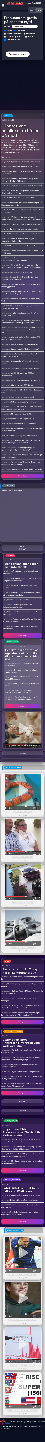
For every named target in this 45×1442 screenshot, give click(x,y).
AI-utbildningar (6, 1426)
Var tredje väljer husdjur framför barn (25, 234)
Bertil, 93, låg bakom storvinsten (24, 435)
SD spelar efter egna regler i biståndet (27, 469)
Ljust (31, 10)
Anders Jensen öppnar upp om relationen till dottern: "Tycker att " (18, 448)
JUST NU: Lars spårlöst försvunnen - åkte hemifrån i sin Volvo (20, 191)
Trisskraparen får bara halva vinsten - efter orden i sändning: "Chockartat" (21, 259)
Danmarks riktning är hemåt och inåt (26, 368)
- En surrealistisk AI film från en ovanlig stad (22, 745)
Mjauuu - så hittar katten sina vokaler (25, 162)
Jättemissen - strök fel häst (21, 272)
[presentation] (18, 45)
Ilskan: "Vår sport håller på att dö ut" (26, 380)
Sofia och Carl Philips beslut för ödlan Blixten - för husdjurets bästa (21, 1155)
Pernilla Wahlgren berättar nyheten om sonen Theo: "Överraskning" (21, 1084)
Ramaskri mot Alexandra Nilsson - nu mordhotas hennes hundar (20, 463)
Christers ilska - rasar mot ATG (22, 198)
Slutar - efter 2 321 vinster (22, 385)
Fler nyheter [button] (22, 635)
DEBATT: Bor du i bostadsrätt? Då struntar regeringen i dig (21, 593)
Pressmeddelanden (38, 1422)
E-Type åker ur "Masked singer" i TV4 (25, 1071)
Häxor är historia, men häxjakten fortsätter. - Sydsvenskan (18, 240)
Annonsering (33, 1426)
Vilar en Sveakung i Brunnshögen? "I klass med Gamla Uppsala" (20, 338)
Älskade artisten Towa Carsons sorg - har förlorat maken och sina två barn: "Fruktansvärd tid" (22, 329)
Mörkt (39, 10)
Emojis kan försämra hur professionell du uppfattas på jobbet (19, 691)
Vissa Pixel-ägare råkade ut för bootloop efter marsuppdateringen (21, 698)
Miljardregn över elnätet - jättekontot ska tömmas (18, 606)
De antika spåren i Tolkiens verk (22, 246)
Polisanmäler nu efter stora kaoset (24, 166)
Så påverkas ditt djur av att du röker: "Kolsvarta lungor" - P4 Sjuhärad (21, 441)
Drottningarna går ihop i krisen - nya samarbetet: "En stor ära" (20, 1140)
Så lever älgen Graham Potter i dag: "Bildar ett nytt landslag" (19, 278)
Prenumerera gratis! (18, 54)
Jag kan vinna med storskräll (22, 397)
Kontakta (7, 1428)
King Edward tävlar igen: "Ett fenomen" (26, 186)
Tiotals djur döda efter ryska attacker (25, 224)
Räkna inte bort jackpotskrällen (23, 402)
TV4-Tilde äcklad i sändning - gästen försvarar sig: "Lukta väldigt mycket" (21, 1058)
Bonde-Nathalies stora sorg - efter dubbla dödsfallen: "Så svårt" (20, 179)
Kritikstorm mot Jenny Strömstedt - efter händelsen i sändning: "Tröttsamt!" (20, 321)
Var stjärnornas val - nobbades (23, 423)
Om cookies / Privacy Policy (20, 1422)
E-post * (7, 26)
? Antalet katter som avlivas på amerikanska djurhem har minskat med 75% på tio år (21, 218)
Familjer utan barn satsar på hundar (24, 229)
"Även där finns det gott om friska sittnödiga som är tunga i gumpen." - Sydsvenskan (21, 266)
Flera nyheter (22, 476)
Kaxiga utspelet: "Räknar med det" (25, 344)
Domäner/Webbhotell (19, 1426)
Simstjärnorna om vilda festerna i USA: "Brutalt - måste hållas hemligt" (21, 1006)
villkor (17, 40)
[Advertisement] (22, 85)
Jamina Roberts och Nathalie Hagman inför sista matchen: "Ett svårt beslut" (21, 1014)
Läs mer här (6, 157)
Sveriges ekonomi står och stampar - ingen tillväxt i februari (22, 579)
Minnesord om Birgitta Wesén (22, 414)
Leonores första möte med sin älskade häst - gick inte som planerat (21, 408)
